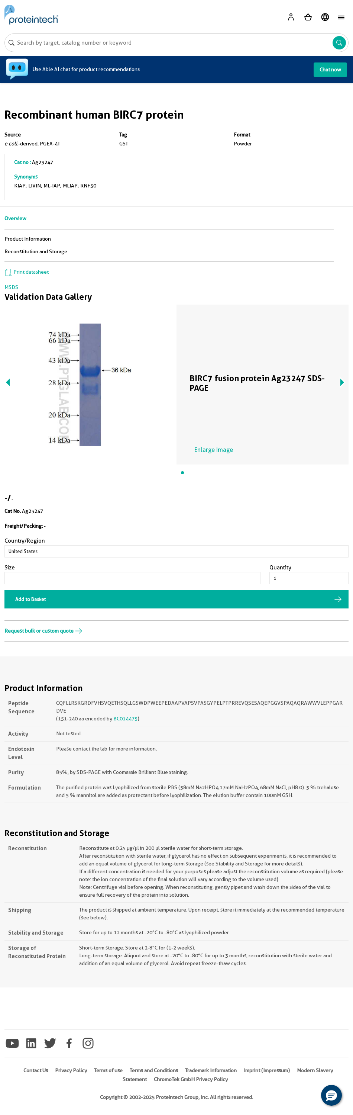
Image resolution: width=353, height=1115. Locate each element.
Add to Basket (30, 599)
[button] (331, 1095)
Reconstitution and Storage (35, 251)
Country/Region (24, 540)
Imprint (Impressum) (267, 1070)
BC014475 (125, 719)
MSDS (11, 287)
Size (9, 567)
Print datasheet (26, 272)
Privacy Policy (71, 1070)
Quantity (280, 567)
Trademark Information (211, 1070)
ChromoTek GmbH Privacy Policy (191, 1079)
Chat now (330, 70)
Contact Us (35, 1070)
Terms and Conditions (154, 1070)
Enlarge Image (213, 449)
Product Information (27, 239)
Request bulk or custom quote (43, 631)
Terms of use (108, 1070)
